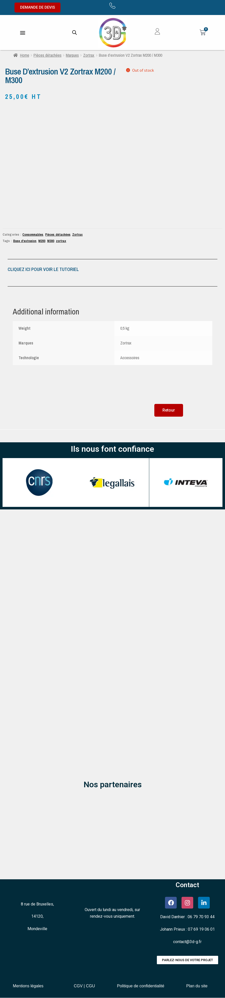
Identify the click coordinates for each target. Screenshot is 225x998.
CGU (90, 986)
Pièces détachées (48, 55)
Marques (72, 55)
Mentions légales (28, 986)
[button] (22, 32)
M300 (50, 240)
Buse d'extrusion (25, 240)
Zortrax (88, 55)
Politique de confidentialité (140, 986)
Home (24, 55)
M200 (41, 240)
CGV (78, 986)
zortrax (61, 240)
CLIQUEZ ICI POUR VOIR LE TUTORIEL (43, 269)
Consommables (32, 234)
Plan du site (197, 986)
